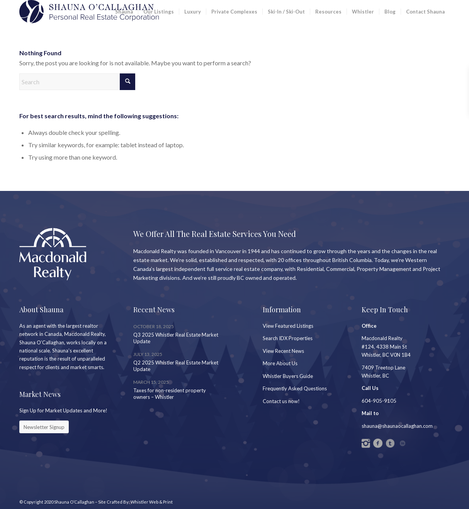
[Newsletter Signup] (44, 427)
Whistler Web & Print (152, 501)
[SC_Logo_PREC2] (89, 11)
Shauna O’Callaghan (74, 501)
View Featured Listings (288, 326)
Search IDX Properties (288, 338)
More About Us (280, 363)
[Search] (77, 81)
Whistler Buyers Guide (288, 376)
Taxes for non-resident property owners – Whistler (169, 393)
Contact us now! (281, 401)
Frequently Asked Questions (295, 388)
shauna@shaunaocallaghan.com (397, 426)
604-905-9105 (379, 401)
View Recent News (283, 351)
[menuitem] (124, 11)
